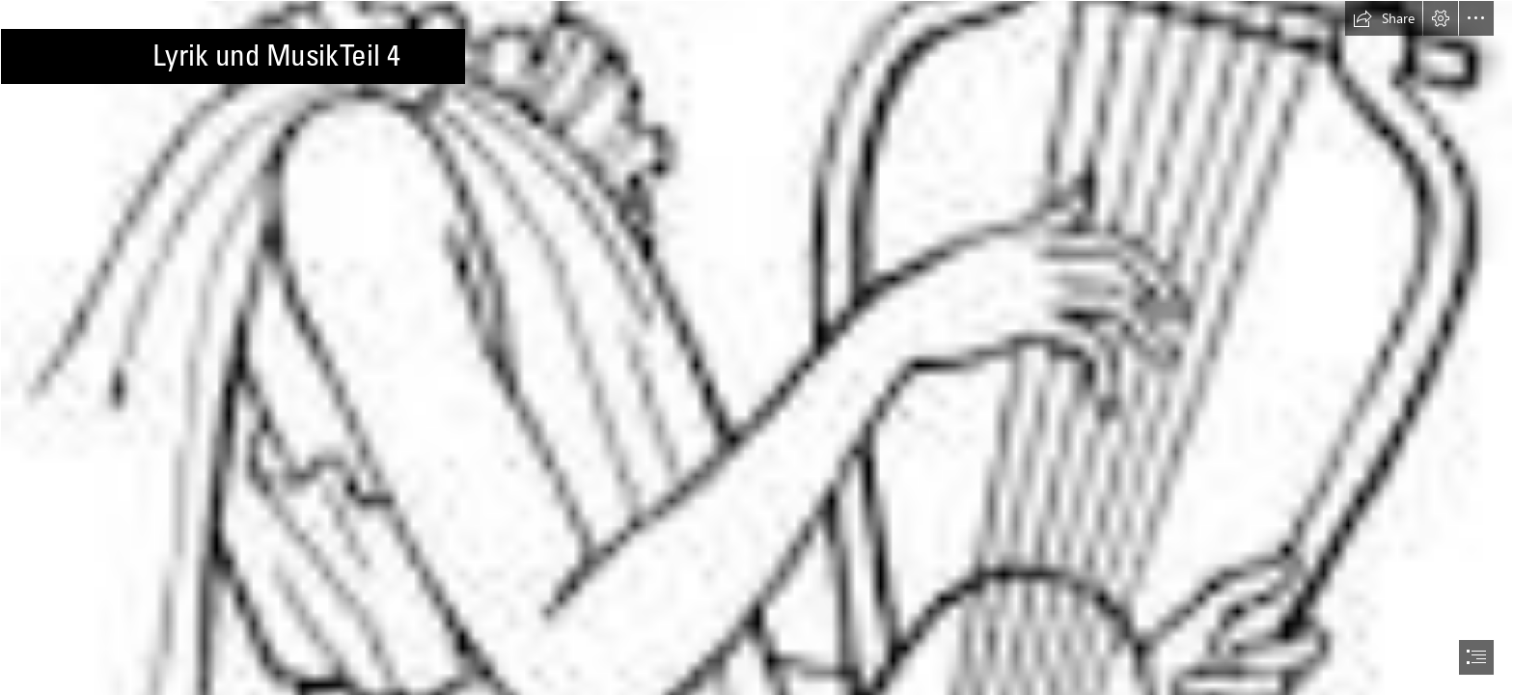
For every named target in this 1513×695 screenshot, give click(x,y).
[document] (756, 347)
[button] (1383, 18)
